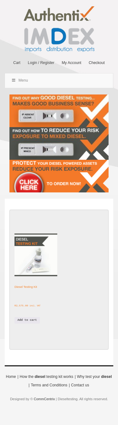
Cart (16, 63)
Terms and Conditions (49, 385)
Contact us (80, 385)
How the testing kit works (46, 376)
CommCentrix (44, 399)
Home (11, 376)
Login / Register (41, 63)
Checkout (97, 63)
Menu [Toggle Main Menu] (19, 80)
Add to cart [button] (27, 320)
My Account (71, 63)
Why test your (94, 376)
